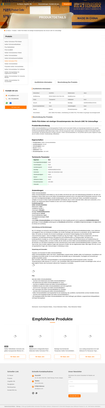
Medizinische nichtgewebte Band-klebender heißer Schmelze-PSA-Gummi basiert (39, 350)
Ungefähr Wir (28, 4)
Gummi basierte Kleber (45, 307)
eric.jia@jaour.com (13, 95)
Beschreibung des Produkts (67, 82)
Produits (35, 4)
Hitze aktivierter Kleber (74, 307)
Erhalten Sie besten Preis (75, 74)
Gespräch (67, 4)
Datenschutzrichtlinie (9, 406)
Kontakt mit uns (54, 4)
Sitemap (18, 406)
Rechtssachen (11, 387)
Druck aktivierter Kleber (60, 307)
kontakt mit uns (74, 396)
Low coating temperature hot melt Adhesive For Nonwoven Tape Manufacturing (89, 350)
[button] (7, 340)
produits (9, 378)
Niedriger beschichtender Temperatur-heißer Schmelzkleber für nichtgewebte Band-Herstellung (64, 350)
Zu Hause (20, 4)
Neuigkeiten (10, 384)
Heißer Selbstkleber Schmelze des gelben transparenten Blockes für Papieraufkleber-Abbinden (14, 350)
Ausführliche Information (43, 82)
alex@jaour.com (39, 388)
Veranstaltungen (43, 4)
